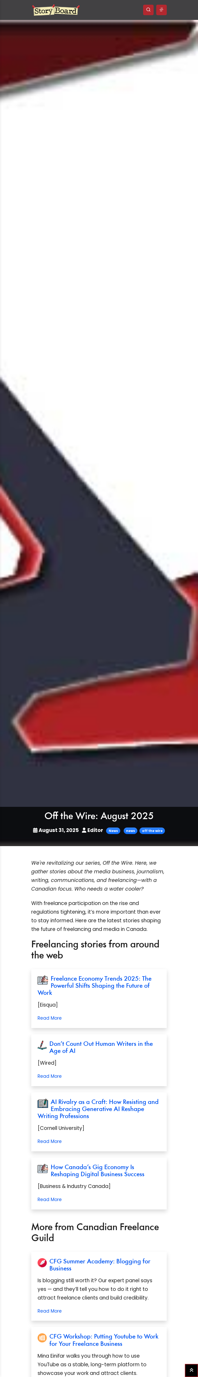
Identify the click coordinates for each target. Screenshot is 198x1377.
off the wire (152, 831)
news (130, 831)
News (113, 831)
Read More (50, 1018)
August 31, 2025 (56, 830)
